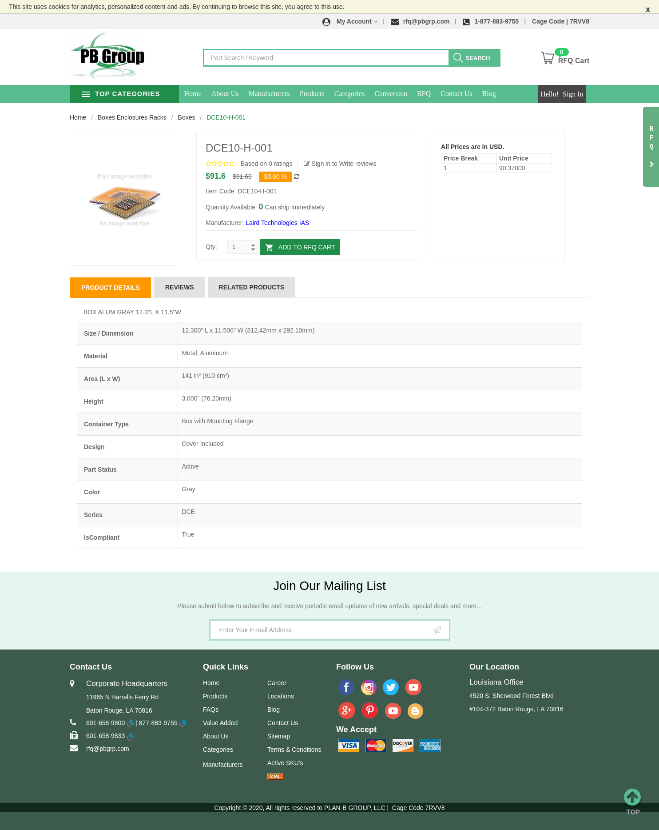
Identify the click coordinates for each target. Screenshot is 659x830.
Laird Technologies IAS (277, 222)
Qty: (211, 246)
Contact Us (468, 93)
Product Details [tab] (110, 287)
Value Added (220, 722)
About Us (236, 93)
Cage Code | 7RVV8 (560, 21)
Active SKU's (285, 762)
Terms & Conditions (294, 749)
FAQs (210, 709)
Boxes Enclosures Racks (132, 117)
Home (203, 93)
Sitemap (278, 736)
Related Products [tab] (252, 287)
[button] (349, 21)
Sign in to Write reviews (340, 163)
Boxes (186, 117)
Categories (360, 93)
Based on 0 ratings (267, 163)
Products (322, 93)
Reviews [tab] (179, 287)
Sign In (573, 94)
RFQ (434, 93)
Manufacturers (280, 93)
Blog (500, 93)
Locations (280, 696)
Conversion (401, 93)
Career (276, 682)
